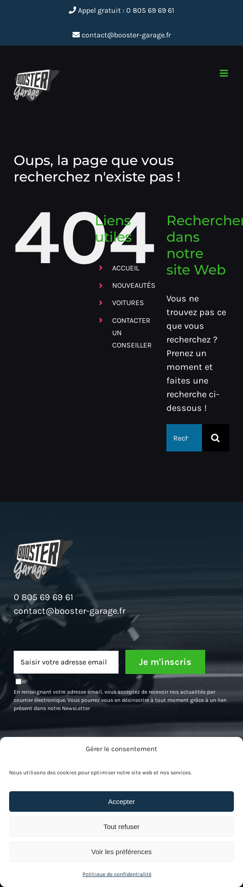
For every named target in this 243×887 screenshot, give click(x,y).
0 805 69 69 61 (43, 597)
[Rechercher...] (184, 437)
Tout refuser (121, 826)
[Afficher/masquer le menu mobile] (224, 73)
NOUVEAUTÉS (133, 285)
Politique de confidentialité (117, 874)
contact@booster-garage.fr (121, 35)
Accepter (121, 801)
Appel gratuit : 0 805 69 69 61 (121, 10)
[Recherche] (215, 437)
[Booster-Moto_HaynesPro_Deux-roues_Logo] (43, 542)
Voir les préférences (121, 852)
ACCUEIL (125, 268)
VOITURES (128, 302)
